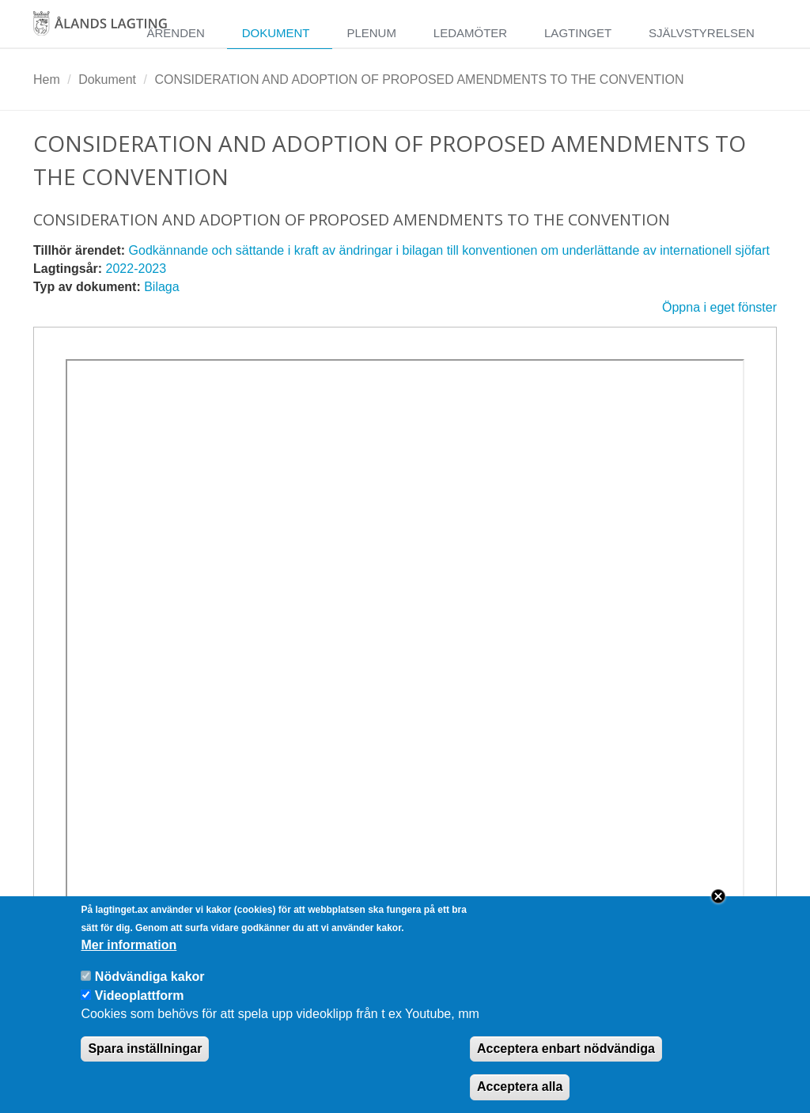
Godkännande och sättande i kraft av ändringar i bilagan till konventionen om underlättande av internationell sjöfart (449, 250)
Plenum (371, 33)
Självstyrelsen (702, 33)
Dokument (276, 33)
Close (718, 911)
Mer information (128, 960)
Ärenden (175, 33)
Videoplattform (139, 1010)
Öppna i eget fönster (719, 307)
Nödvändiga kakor (150, 991)
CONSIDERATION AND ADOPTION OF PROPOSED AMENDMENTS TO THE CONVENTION (418, 79)
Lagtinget (577, 33)
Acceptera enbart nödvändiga (566, 1062)
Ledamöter (470, 33)
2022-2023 (136, 268)
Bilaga (161, 286)
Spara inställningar (145, 1062)
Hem (46, 79)
